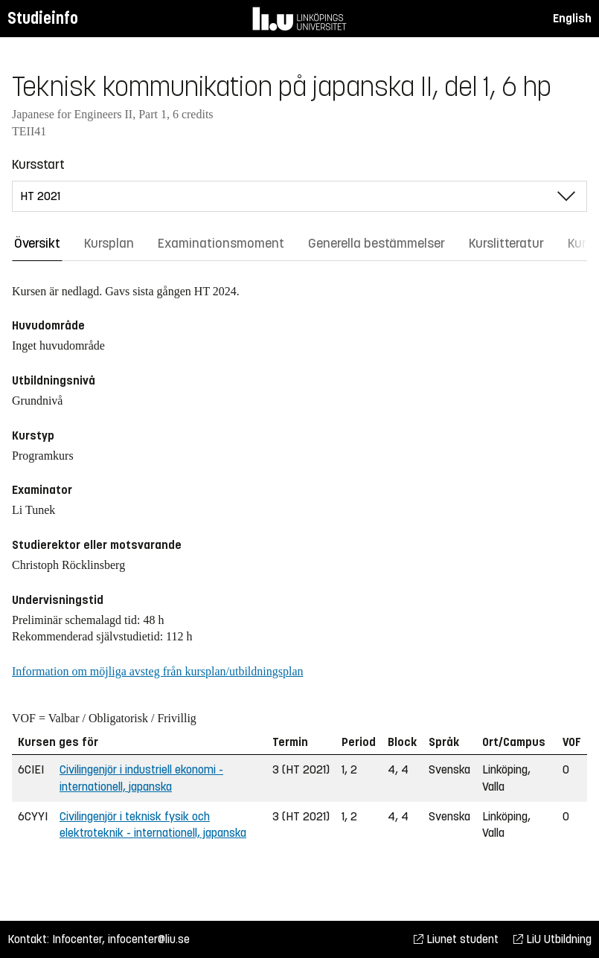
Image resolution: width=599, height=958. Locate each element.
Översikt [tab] (37, 243)
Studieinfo (42, 18)
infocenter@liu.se (149, 939)
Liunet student (456, 939)
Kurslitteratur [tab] (506, 243)
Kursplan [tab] (109, 243)
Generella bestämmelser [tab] (376, 243)
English (572, 18)
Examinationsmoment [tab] (221, 243)
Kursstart (38, 164)
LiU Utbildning (552, 939)
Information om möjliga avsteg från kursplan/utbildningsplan (157, 671)
